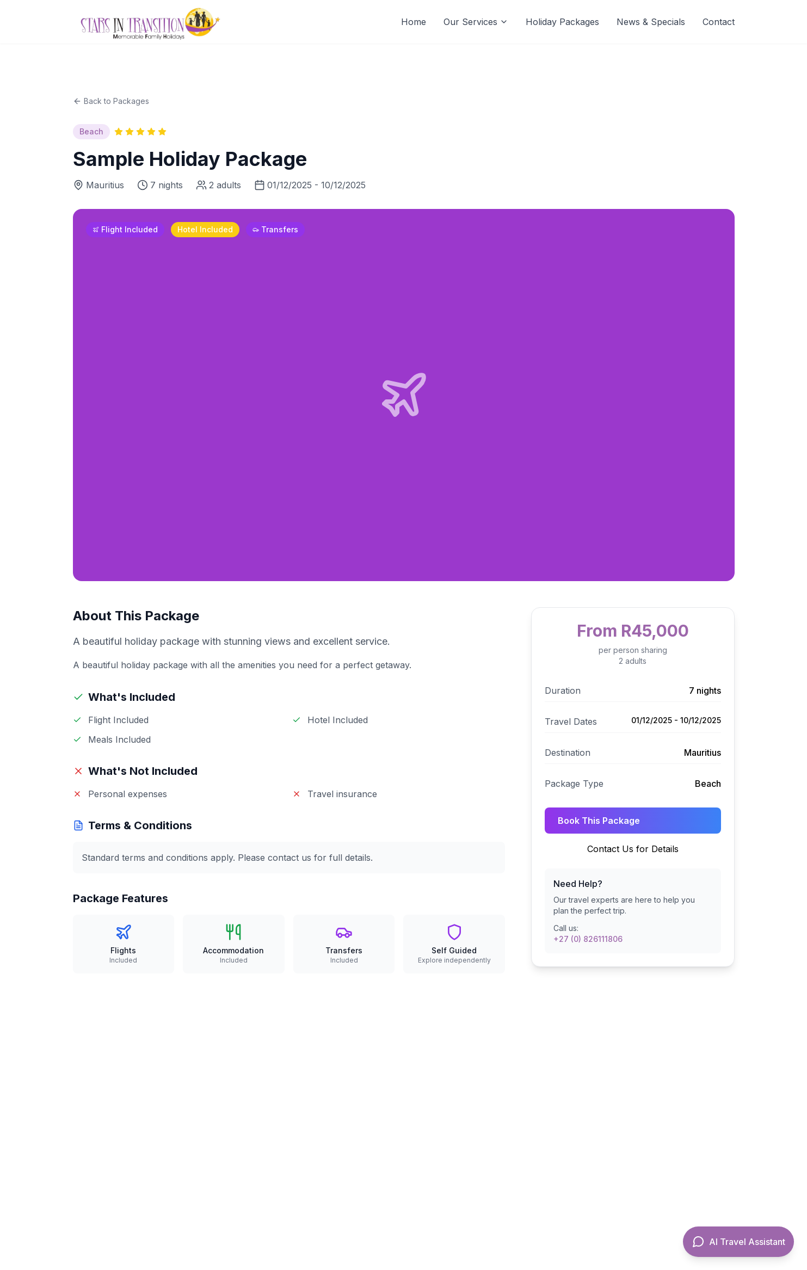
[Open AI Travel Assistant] (738, 1241)
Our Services (475, 21)
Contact (719, 21)
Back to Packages (111, 101)
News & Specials (651, 21)
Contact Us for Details (633, 848)
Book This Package (599, 820)
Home (413, 21)
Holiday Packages (562, 21)
